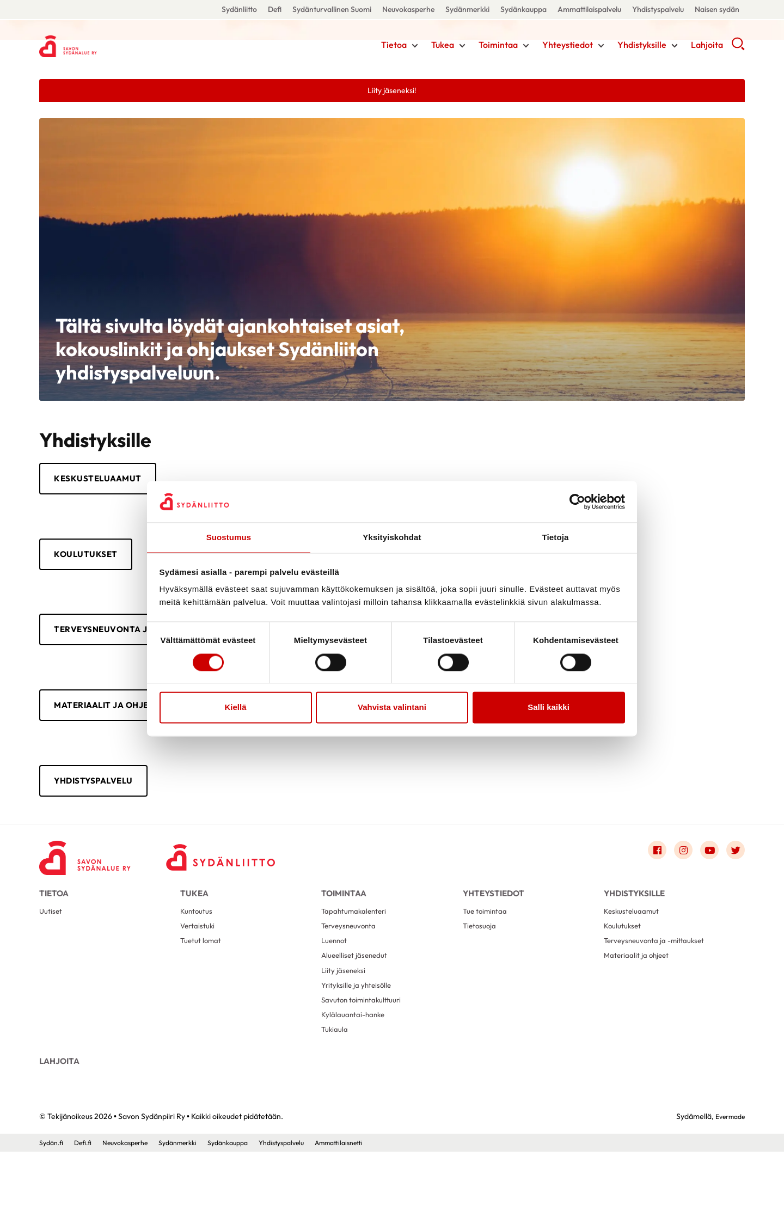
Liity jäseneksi (345, 1017)
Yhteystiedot (567, 46)
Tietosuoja (481, 964)
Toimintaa (498, 46)
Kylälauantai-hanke (357, 1069)
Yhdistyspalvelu (658, 9)
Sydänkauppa (523, 9)
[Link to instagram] (675, 877)
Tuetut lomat (203, 982)
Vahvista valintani (392, 708)
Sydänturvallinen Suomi (331, 9)
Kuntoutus (198, 947)
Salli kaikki (548, 708)
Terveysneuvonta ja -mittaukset (661, 982)
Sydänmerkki (467, 9)
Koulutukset (95, 563)
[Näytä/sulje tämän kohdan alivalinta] (414, 47)
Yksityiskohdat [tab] (392, 537)
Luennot (336, 982)
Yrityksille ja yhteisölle (359, 1034)
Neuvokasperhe (408, 9)
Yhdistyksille (641, 46)
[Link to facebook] (646, 877)
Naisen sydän (717, 9)
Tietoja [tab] (555, 537)
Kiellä (235, 708)
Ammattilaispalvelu (589, 9)
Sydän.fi (52, 1208)
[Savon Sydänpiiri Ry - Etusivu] (93, 879)
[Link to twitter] (734, 877)
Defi (274, 9)
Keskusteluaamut (110, 483)
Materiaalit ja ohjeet (123, 723)
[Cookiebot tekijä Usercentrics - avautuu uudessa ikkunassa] (577, 501)
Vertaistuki (199, 964)
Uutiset (52, 947)
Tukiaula (336, 1086)
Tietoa (394, 46)
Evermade (727, 1182)
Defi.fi (87, 1208)
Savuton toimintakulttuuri (366, 1052)
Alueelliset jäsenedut (357, 999)
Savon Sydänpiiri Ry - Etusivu (126, 45)
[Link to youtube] (704, 877)
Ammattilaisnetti (377, 1208)
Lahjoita (707, 46)
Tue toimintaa (488, 947)
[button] (738, 49)
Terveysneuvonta (352, 964)
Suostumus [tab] (229, 537)
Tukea (442, 46)
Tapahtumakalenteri (358, 947)
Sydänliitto (239, 9)
